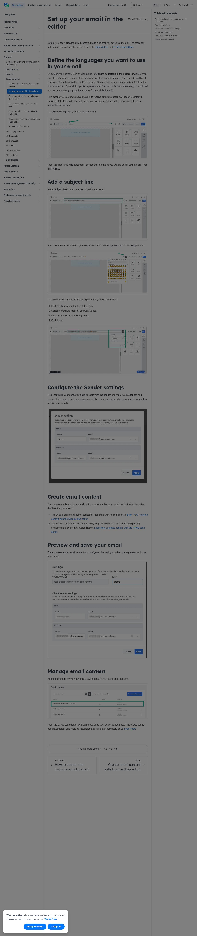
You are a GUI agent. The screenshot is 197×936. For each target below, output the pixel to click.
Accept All (56, 926)
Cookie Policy (50, 919)
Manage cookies (35, 926)
